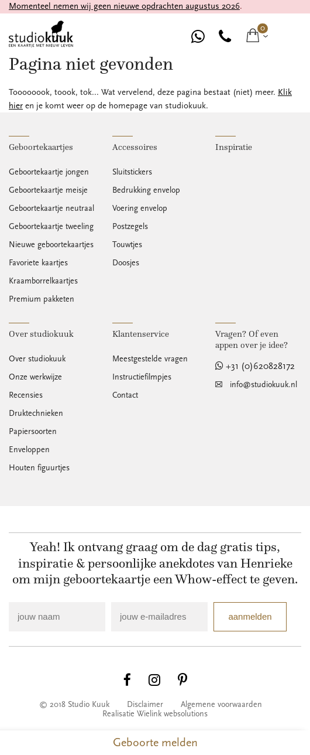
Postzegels (130, 226)
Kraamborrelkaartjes (43, 281)
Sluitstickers (132, 172)
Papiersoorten (33, 431)
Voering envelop (139, 208)
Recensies (26, 395)
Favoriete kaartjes (38, 263)
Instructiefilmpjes (141, 377)
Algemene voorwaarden (221, 704)
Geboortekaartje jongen (49, 172)
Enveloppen (29, 450)
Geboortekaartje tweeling (51, 226)
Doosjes (125, 263)
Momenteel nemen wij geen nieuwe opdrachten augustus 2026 (124, 6)
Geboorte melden (155, 742)
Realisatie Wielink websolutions (155, 714)
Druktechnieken (36, 413)
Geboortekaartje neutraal (51, 208)
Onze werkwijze (35, 377)
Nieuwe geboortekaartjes (51, 245)
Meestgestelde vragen (150, 359)
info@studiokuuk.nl (263, 385)
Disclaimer (145, 704)
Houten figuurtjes (39, 468)
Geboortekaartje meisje (48, 190)
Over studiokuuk (37, 359)
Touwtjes (127, 245)
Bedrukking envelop (146, 190)
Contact (125, 395)
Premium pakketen (41, 299)
